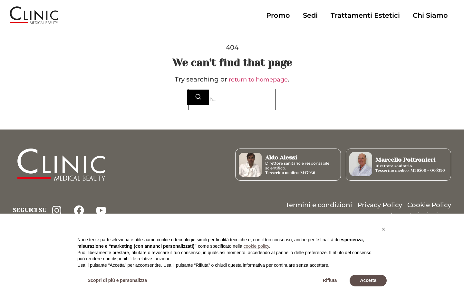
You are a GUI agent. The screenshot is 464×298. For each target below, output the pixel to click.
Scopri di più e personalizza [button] (117, 280)
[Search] (198, 97)
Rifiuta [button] (330, 280)
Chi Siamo (430, 15)
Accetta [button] (368, 280)
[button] (383, 229)
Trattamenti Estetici (365, 15)
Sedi (310, 15)
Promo (278, 15)
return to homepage (258, 79)
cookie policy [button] (256, 246)
